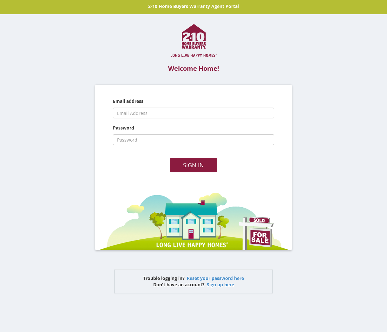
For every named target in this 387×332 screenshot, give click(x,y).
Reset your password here (215, 278)
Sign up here (220, 285)
